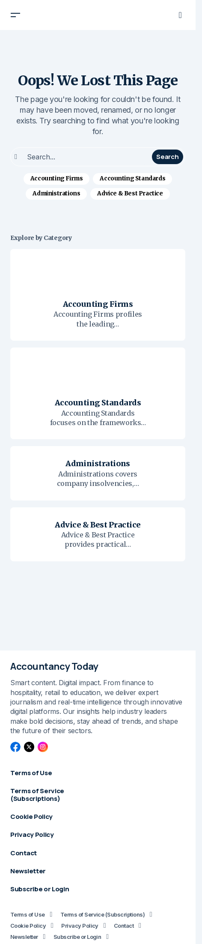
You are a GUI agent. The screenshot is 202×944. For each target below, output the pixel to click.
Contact (124, 925)
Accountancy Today (54, 666)
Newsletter (24, 936)
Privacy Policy (79, 925)
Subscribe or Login (77, 936)
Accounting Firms (56, 178)
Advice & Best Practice (130, 193)
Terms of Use (27, 914)
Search (167, 156)
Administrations (56, 193)
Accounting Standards (132, 178)
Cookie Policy (28, 925)
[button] (15, 15)
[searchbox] (82, 157)
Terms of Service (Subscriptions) (102, 914)
